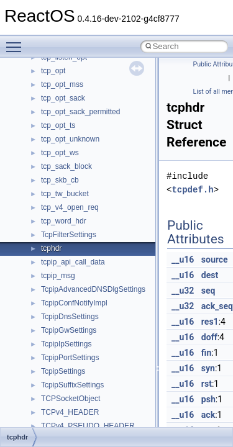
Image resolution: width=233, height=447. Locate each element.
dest (209, 275)
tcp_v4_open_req (70, 207)
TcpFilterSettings (68, 234)
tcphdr (51, 248)
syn (208, 368)
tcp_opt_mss (62, 84)
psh (208, 399)
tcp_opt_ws (60, 152)
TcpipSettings (63, 371)
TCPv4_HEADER (70, 412)
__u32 (182, 291)
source (214, 259)
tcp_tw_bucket (65, 193)
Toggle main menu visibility (16, 41)
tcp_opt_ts (58, 125)
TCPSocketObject (70, 398)
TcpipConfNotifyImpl (74, 303)
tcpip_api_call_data (73, 262)
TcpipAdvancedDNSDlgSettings (93, 289)
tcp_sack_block (66, 166)
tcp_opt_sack (63, 98)
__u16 (182, 259)
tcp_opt (53, 70)
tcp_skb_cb (60, 180)
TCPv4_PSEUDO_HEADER (88, 426)
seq (208, 291)
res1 (210, 322)
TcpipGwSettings (68, 330)
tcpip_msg (58, 275)
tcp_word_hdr (63, 221)
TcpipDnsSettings (70, 316)
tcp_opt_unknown (70, 139)
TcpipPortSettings (70, 357)
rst (206, 384)
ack (208, 415)
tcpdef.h (192, 190)
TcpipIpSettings (66, 344)
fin (206, 353)
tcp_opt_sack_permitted (80, 111)
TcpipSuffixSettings (72, 385)
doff (209, 337)
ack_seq (217, 306)
